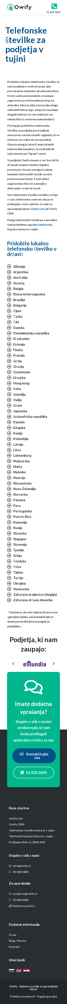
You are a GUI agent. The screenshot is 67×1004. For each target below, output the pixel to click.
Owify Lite (38, 208)
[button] (13, 663)
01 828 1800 (53, 12)
